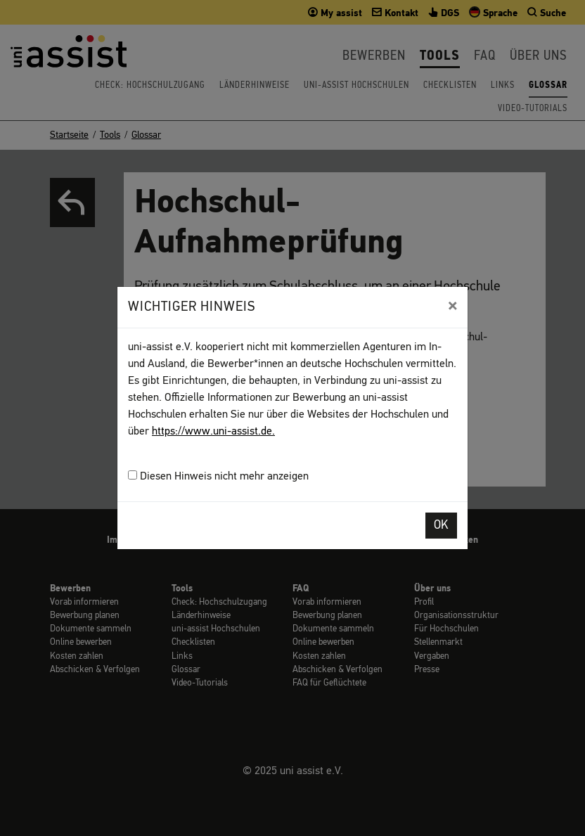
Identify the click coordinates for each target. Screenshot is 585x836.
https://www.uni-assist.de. (213, 431)
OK (441, 526)
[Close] (452, 306)
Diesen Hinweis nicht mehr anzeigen (218, 476)
